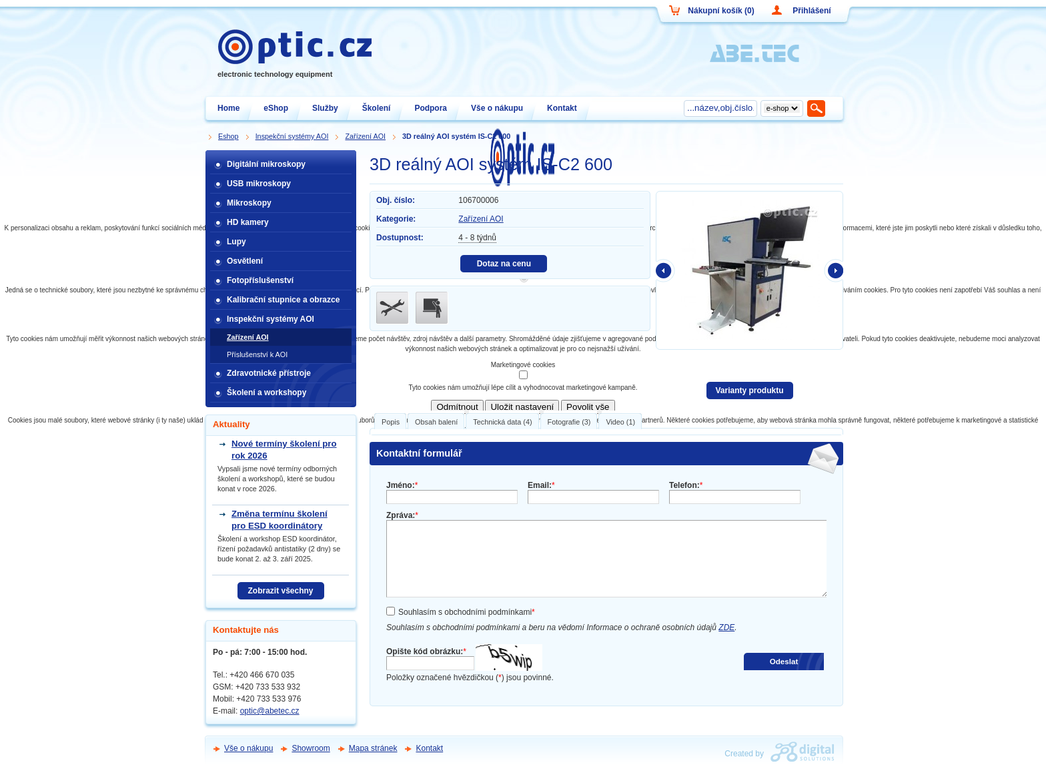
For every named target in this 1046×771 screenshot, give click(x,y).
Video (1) (620, 422)
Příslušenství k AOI (257, 354)
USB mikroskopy (259, 183)
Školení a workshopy (266, 392)
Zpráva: (402, 515)
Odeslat (784, 661)
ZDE (726, 627)
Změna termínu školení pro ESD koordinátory (279, 520)
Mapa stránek (373, 748)
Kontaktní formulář (419, 453)
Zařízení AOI (480, 219)
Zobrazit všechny (280, 590)
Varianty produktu (749, 390)
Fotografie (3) (569, 422)
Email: (541, 485)
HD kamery (248, 222)
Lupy (236, 241)
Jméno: (402, 485)
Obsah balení (436, 422)
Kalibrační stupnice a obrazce (283, 299)
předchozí (666, 270)
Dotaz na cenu (504, 263)
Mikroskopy (249, 203)
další (833, 270)
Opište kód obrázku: (426, 651)
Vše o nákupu (248, 748)
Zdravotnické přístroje (269, 373)
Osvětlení (245, 261)
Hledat (817, 108)
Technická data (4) (502, 422)
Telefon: (685, 485)
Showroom (311, 748)
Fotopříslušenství (260, 280)
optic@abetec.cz (270, 711)
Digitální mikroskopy (266, 164)
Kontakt (429, 748)
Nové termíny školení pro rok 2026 (284, 450)
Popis (391, 422)
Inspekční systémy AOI (270, 319)
